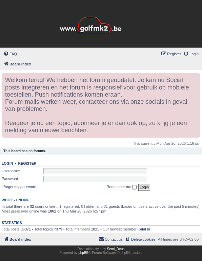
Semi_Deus (116, 249)
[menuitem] (10, 54)
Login (7, 163)
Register (27, 163)
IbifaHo (144, 229)
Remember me (121, 187)
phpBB (83, 253)
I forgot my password (19, 187)
